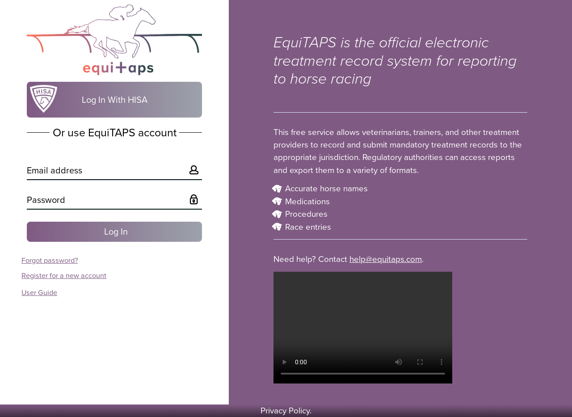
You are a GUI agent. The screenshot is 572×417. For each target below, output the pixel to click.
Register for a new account (63, 275)
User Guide (39, 292)
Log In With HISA (87, 98)
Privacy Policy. (286, 410)
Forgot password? (49, 260)
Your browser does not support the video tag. (362, 327)
